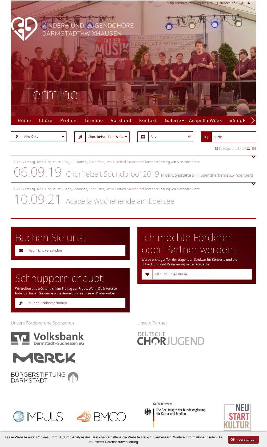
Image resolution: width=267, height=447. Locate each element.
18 (216, 148)
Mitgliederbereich (179, 3)
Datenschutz (226, 3)
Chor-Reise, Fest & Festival (107, 162)
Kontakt (148, 120)
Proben (68, 120)
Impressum (204, 3)
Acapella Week (205, 120)
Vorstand (121, 120)
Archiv (19, 162)
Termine (93, 120)
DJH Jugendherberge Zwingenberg (222, 175)
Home (24, 120)
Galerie (173, 120)
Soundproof (136, 162)
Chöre (45, 120)
